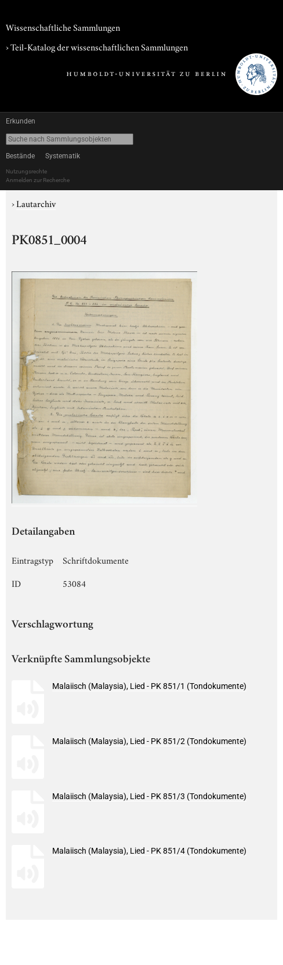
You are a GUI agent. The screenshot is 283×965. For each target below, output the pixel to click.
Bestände (20, 156)
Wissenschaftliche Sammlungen (63, 26)
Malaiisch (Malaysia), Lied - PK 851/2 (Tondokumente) (149, 741)
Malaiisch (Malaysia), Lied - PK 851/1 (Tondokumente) (149, 686)
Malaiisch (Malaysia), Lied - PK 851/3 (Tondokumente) (149, 796)
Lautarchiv (36, 203)
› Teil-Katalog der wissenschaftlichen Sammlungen (97, 46)
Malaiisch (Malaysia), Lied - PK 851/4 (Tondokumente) (149, 850)
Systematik (62, 156)
